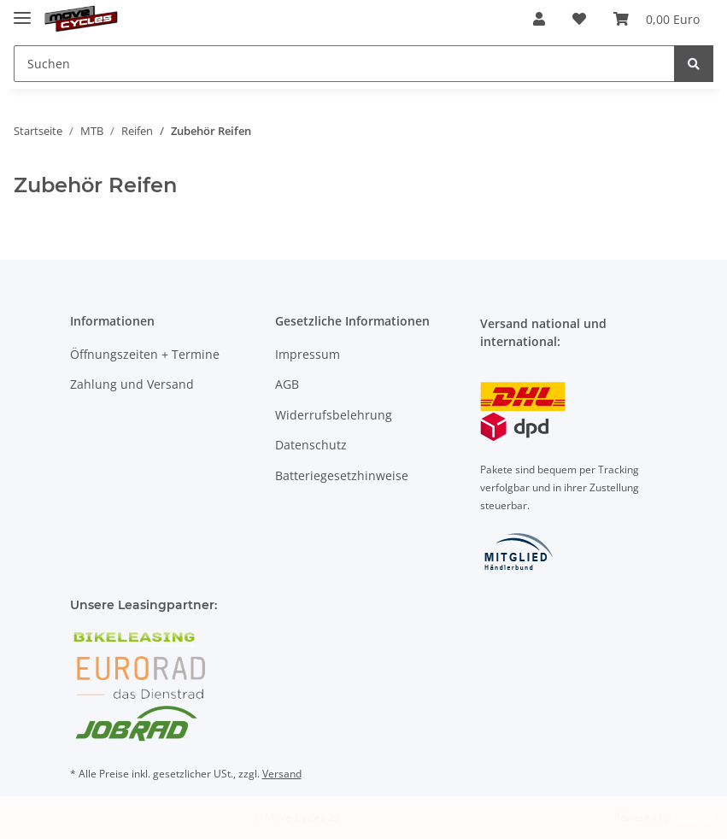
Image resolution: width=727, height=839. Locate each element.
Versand (282, 773)
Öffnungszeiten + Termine (145, 354)
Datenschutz (311, 445)
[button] (539, 19)
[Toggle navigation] (22, 10)
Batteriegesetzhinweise (341, 475)
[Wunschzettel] (579, 19)
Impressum (307, 354)
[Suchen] (344, 63)
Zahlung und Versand (132, 384)
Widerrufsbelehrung (333, 415)
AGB (287, 384)
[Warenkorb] (656, 19)
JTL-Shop (692, 817)
